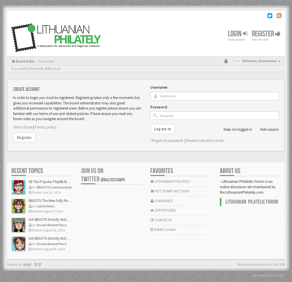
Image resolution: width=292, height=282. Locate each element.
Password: (159, 107)
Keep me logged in (234, 129)
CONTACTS (160, 220)
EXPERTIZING (163, 210)
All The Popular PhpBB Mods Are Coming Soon (65, 181)
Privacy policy (45, 127)
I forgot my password (166, 140)
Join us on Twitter (103, 175)
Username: (159, 87)
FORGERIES (161, 200)
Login (238, 34)
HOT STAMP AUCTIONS (169, 191)
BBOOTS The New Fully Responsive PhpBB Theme (66, 200)
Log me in (162, 129)
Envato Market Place (51, 225)
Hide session (266, 129)
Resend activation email (205, 140)
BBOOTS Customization (54, 187)
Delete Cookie (162, 229)
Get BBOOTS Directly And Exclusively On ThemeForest (69, 219)
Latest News (45, 206)
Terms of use (22, 127)
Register (266, 34)
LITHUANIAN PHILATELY (170, 181)
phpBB (27, 265)
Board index (25, 61)
